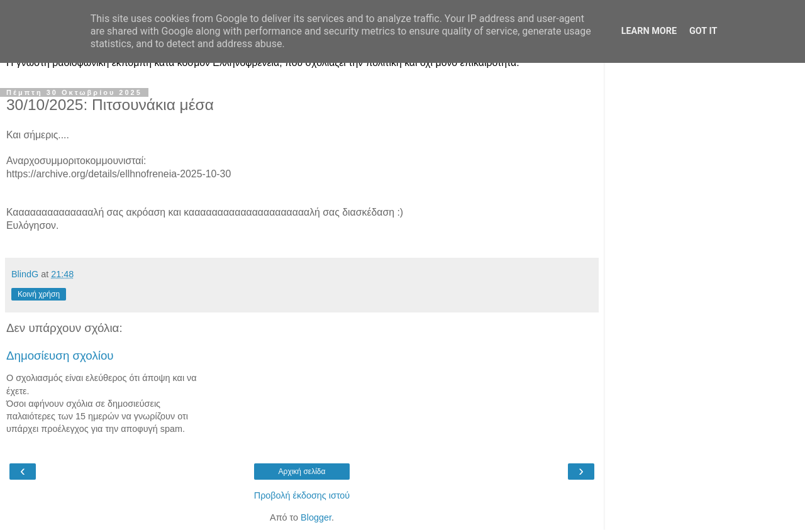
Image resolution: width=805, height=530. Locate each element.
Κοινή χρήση (39, 294)
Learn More (649, 31)
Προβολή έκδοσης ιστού (302, 495)
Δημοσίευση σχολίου (60, 355)
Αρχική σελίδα (302, 471)
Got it (703, 31)
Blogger (316, 517)
